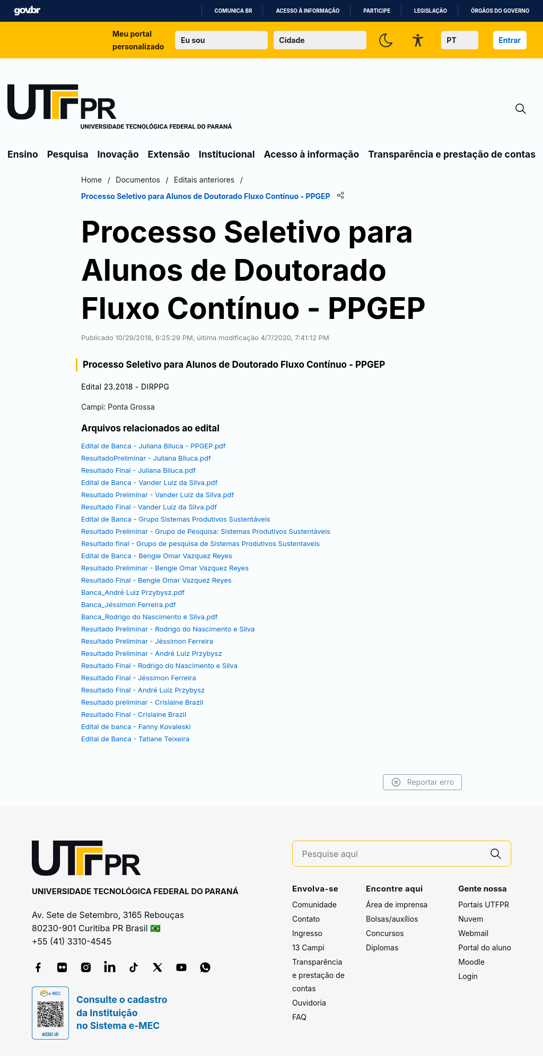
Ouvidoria (309, 1002)
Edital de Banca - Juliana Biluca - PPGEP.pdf (153, 446)
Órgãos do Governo (500, 11)
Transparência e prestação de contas (452, 154)
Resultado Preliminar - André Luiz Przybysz (151, 653)
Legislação (430, 11)
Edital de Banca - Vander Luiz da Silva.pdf (149, 482)
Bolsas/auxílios (392, 918)
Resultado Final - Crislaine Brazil (133, 714)
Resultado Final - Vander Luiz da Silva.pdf (149, 507)
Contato (306, 918)
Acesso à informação (307, 11)
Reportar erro (422, 782)
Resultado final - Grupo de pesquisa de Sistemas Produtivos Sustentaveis (200, 543)
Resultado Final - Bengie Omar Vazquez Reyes (156, 580)
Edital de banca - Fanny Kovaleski (136, 726)
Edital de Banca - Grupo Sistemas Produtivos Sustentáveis (175, 519)
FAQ (299, 1017)
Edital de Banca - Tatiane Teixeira (135, 738)
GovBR (27, 11)
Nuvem (470, 918)
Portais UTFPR (483, 904)
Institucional (227, 154)
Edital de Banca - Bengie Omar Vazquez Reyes (156, 555)
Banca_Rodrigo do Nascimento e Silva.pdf (149, 616)
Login (468, 976)
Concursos (385, 933)
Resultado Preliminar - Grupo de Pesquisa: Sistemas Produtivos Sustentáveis (205, 531)
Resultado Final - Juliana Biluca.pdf (138, 470)
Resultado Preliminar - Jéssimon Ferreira (147, 641)
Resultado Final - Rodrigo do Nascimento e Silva (159, 665)
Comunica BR (233, 11)
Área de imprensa (396, 904)
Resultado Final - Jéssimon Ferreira (138, 677)
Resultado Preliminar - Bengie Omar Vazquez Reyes (165, 568)
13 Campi (308, 947)
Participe (376, 11)
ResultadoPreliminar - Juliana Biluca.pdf (146, 458)
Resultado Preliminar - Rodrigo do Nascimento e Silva (168, 629)
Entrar (509, 40)
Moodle (471, 961)
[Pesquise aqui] (391, 854)
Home (91, 179)
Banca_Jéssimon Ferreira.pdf (128, 604)
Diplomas (382, 947)
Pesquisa (68, 154)
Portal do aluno (484, 947)
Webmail (473, 933)
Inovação (118, 154)
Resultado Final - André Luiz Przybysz (143, 690)
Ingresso (307, 933)
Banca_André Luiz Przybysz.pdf (133, 592)
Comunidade (314, 904)
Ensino (22, 154)
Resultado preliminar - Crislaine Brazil (142, 702)
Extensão (169, 154)
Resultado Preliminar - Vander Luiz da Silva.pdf (157, 494)
